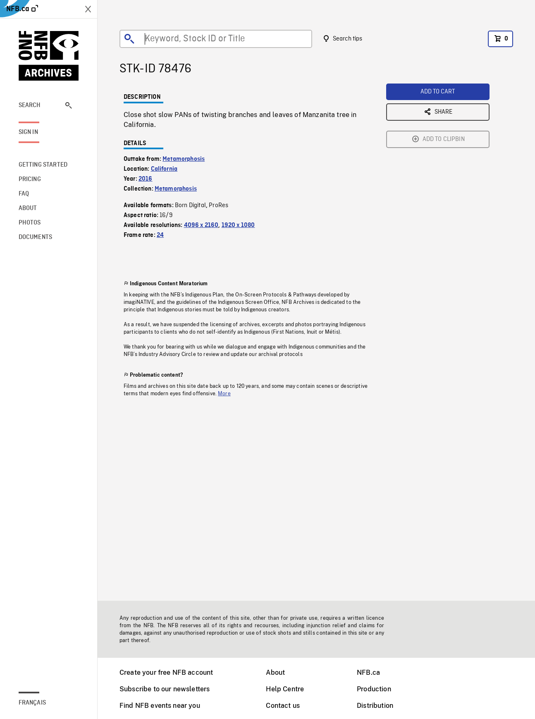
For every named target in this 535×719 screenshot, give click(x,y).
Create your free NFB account (166, 672)
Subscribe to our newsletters (164, 689)
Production (374, 689)
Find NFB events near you (159, 705)
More (224, 394)
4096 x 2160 (201, 225)
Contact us (283, 705)
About (275, 672)
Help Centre (285, 689)
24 (160, 235)
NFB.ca (368, 672)
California (164, 169)
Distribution (375, 705)
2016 (146, 179)
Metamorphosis (183, 159)
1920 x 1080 (238, 225)
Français (32, 703)
